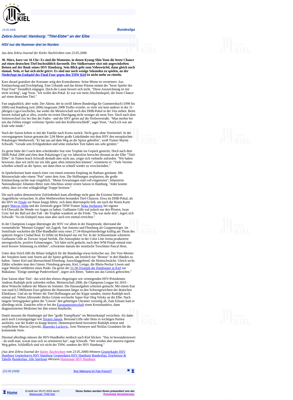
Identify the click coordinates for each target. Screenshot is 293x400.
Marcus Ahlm (19, 206)
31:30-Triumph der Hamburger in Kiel (95, 268)
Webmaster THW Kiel (42, 394)
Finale (22, 202)
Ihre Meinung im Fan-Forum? (93, 371)
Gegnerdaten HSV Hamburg (72, 355)
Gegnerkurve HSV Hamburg (34, 355)
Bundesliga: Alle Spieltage (29, 359)
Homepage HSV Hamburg (77, 359)
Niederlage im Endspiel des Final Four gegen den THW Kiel (44, 74)
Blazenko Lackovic (55, 326)
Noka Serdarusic (92, 206)
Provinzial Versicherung (118, 394)
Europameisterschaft (70, 304)
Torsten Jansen (52, 319)
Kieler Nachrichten (53, 351)
